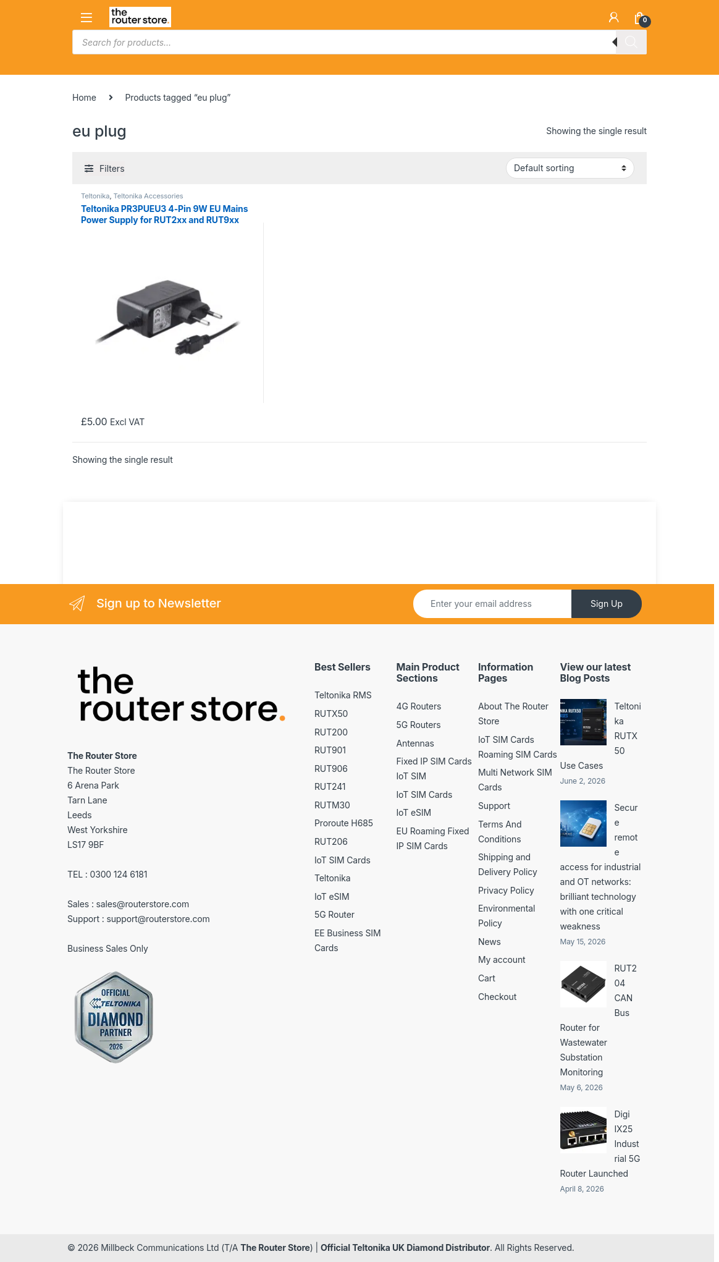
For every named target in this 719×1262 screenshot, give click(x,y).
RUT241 (329, 786)
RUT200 (331, 732)
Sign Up (607, 603)
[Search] (631, 42)
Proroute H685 (343, 823)
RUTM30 (332, 805)
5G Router (334, 914)
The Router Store (275, 1247)
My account (502, 959)
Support (494, 805)
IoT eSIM (331, 896)
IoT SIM (411, 776)
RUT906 (331, 768)
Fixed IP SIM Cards (434, 761)
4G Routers (419, 706)
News (489, 941)
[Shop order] (570, 168)
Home (84, 97)
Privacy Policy (506, 890)
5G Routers (419, 724)
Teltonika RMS (343, 695)
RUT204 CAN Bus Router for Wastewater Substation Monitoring (598, 1020)
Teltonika (95, 196)
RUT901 (330, 750)
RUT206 (331, 841)
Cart (486, 978)
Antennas (415, 743)
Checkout (497, 996)
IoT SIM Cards (342, 860)
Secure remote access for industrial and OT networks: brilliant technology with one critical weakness (600, 866)
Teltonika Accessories (148, 196)
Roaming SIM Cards (517, 754)
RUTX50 (331, 713)
